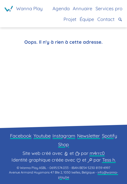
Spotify (109, 136)
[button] (120, 19)
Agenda (61, 9)
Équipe (87, 19)
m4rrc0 (97, 153)
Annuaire (82, 9)
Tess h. (109, 160)
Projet (70, 19)
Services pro (109, 9)
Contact (105, 19)
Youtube (42, 136)
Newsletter (88, 136)
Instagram (63, 136)
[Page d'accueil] (24, 9)
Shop (63, 144)
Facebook (20, 136)
